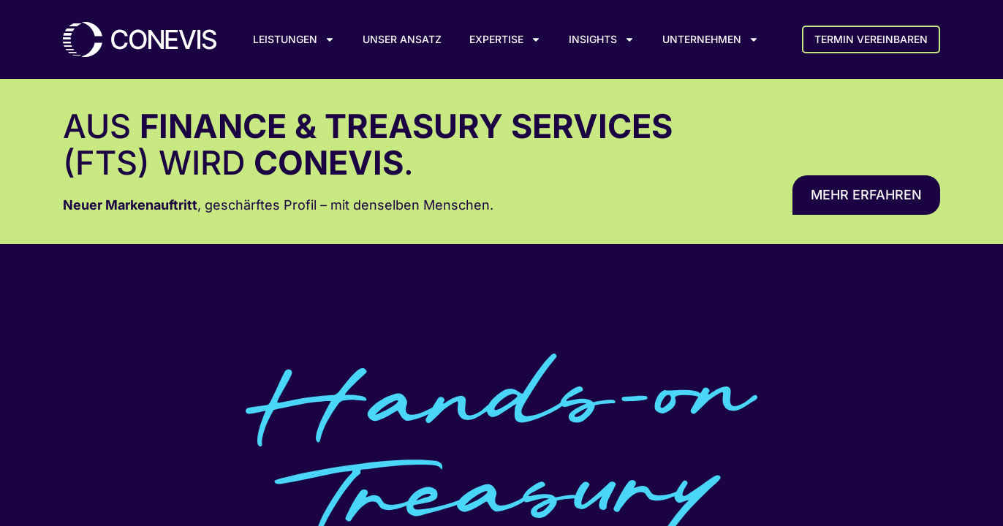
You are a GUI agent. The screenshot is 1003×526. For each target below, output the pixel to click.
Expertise (505, 39)
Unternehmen (710, 39)
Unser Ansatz (402, 39)
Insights (602, 39)
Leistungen (294, 39)
